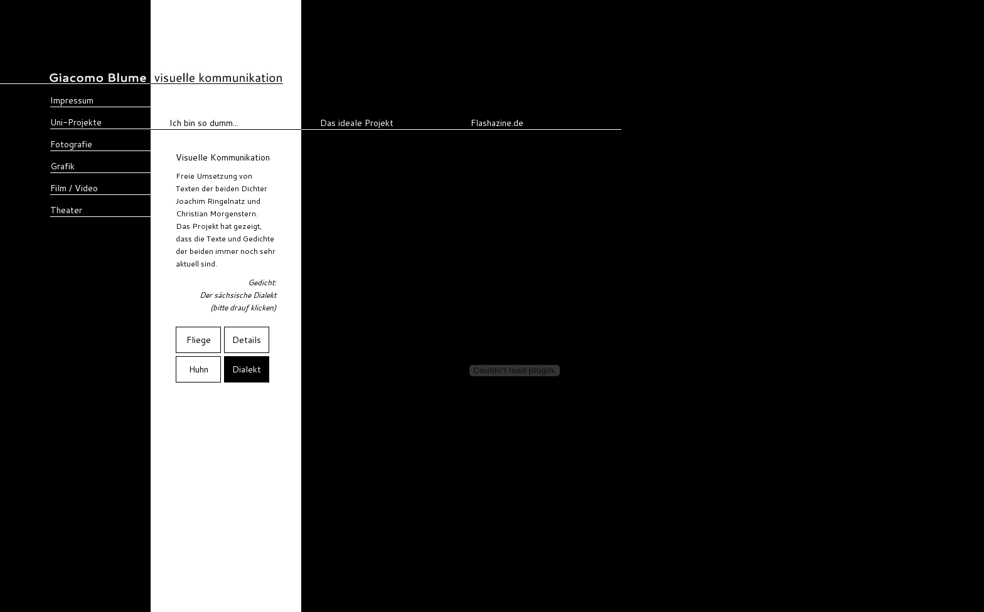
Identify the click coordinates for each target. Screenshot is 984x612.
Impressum (72, 100)
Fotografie (71, 144)
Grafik (62, 166)
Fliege (198, 340)
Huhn (198, 369)
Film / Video (74, 188)
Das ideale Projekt (356, 123)
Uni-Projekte (76, 122)
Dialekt (246, 369)
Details (246, 340)
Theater (66, 210)
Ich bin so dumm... (203, 123)
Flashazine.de (497, 123)
